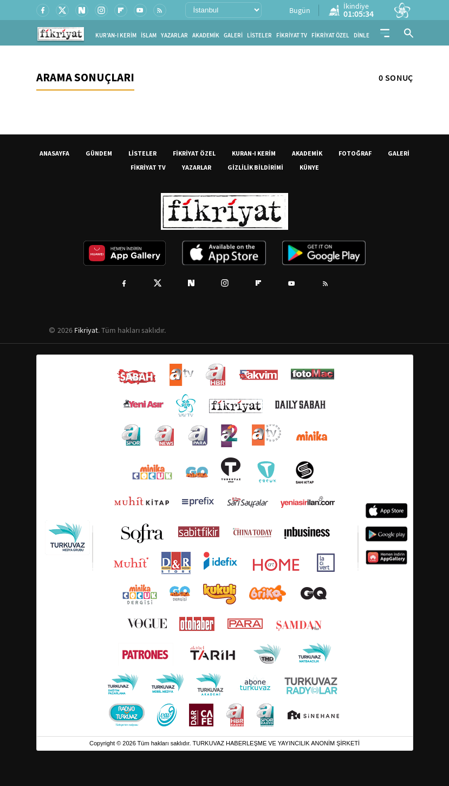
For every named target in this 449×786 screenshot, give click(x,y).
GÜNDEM (99, 153)
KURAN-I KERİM (254, 153)
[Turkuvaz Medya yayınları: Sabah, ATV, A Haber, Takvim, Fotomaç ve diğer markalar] (225, 545)
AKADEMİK (205, 35)
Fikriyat (86, 330)
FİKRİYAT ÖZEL (330, 35)
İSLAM (149, 35)
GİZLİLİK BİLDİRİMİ (255, 167)
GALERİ (233, 35)
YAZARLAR (174, 35)
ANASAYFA (54, 153)
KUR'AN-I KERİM (115, 35)
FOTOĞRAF (355, 153)
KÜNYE (309, 167)
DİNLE (361, 35)
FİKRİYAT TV (291, 35)
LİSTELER (259, 35)
